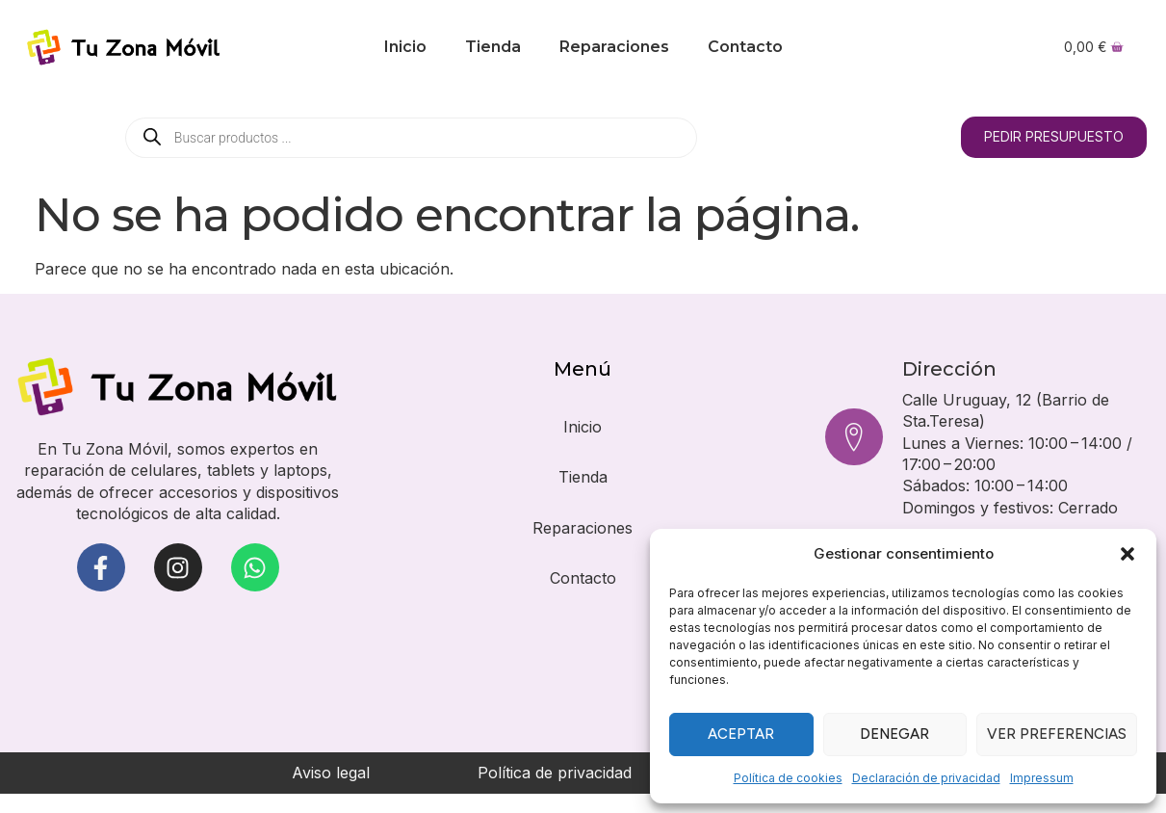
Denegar (894, 734)
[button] (1127, 554)
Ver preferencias (1057, 734)
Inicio (405, 47)
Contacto (745, 47)
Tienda (493, 47)
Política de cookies (788, 778)
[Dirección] (854, 437)
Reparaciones (614, 47)
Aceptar (741, 734)
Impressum (1042, 778)
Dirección (949, 368)
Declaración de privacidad (926, 778)
